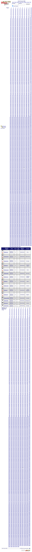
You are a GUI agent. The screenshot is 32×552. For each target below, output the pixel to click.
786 (22, 93)
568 (26, 69)
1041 (11, 121)
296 (22, 39)
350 (31, 45)
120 (31, 19)
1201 (11, 139)
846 (22, 99)
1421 (11, 163)
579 (28, 70)
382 (13, 49)
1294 (17, 149)
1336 (22, 153)
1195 (19, 138)
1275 (19, 146)
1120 (31, 129)
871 (11, 103)
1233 (15, 142)
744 (17, 88)
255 (19, 35)
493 (15, 61)
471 (11, 59)
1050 (31, 121)
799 (28, 94)
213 (15, 30)
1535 (19, 175)
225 (19, 31)
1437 (24, 164)
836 (22, 98)
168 (26, 25)
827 (24, 97)
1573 (15, 179)
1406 (22, 161)
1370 (31, 156)
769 (28, 91)
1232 (13, 142)
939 (28, 109)
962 (13, 112)
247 (24, 34)
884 (17, 104)
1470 (31, 167)
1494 (17, 170)
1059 (28, 122)
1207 (24, 139)
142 (13, 23)
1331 (11, 153)
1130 (31, 130)
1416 (22, 162)
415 (19, 52)
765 (19, 91)
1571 (11, 179)
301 (11, 40)
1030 (31, 119)
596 (22, 72)
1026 (22, 119)
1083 (15, 126)
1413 (15, 162)
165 (19, 25)
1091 (11, 127)
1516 (22, 173)
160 (31, 24)
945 (19, 110)
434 (17, 54)
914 (17, 107)
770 (31, 91)
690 (31, 82)
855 (19, 100)
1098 (26, 127)
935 (19, 109)
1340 (31, 153)
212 (13, 30)
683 (15, 82)
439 (28, 54)
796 (22, 94)
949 (28, 110)
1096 (22, 127)
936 (22, 109)
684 (17, 82)
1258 (26, 144)
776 (22, 92)
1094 (17, 127)
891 (11, 105)
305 (19, 40)
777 (24, 92)
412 (13, 52)
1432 (13, 164)
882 (13, 104)
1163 (15, 134)
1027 (24, 119)
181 (11, 27)
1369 (28, 156)
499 (28, 61)
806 (22, 95)
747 (24, 88)
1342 (13, 154)
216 (22, 30)
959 (28, 111)
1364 (17, 156)
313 (15, 41)
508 (26, 62)
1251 (11, 144)
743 (15, 88)
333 (15, 43)
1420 (31, 162)
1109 (28, 128)
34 (17, 11)
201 (11, 29)
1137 (24, 131)
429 (28, 53)
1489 (28, 169)
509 (28, 62)
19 (28, 8)
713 (15, 85)
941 (11, 110)
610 (31, 73)
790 (31, 93)
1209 (28, 139)
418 (26, 52)
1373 (15, 157)
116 (22, 19)
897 (24, 105)
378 (26, 48)
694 (17, 83)
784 (17, 93)
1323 (15, 152)
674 (17, 81)
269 (28, 36)
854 (17, 100)
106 (22, 18)
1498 (26, 170)
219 (28, 30)
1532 (13, 175)
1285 (19, 147)
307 (24, 40)
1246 (22, 143)
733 (15, 87)
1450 (31, 165)
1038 (26, 120)
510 (31, 62)
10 (31, 7)
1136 (22, 131)
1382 (13, 158)
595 (19, 72)
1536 (22, 175)
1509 (28, 172)
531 (11, 65)
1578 (26, 179)
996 (22, 116)
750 (31, 88)
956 (22, 111)
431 (11, 54)
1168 (26, 134)
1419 (28, 162)
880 (31, 103)
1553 (15, 177)
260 (31, 35)
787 (24, 93)
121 (11, 20)
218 (26, 30)
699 (28, 83)
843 (15, 99)
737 (24, 87)
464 (17, 58)
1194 (17, 138)
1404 (17, 161)
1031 (11, 120)
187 (24, 27)
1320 (31, 151)
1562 (13, 178)
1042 (13, 121)
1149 (28, 132)
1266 (22, 145)
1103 (15, 128)
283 (15, 38)
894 (17, 105)
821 (11, 97)
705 (19, 84)
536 (22, 65)
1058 (26, 122)
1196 (22, 138)
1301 (11, 150)
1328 (26, 152)
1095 (19, 127)
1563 (15, 178)
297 (24, 39)
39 (28, 11)
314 (17, 41)
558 (26, 68)
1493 (15, 170)
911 (11, 107)
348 (26, 45)
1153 (15, 133)
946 (22, 110)
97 (24, 17)
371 (11, 48)
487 (24, 60)
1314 (17, 151)
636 (22, 76)
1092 (13, 127)
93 (15, 17)
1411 (11, 162)
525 (19, 64)
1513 (15, 173)
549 (28, 66)
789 (28, 93)
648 (26, 77)
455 (19, 57)
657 (24, 78)
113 (15, 19)
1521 (11, 174)
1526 (22, 174)
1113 (15, 129)
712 (13, 85)
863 (15, 101)
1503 (15, 172)
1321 (11, 152)
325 (19, 42)
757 (24, 89)
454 (17, 57)
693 (15, 83)
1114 (17, 129)
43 (15, 12)
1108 (26, 128)
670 (31, 80)
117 (24, 19)
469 (28, 58)
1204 (17, 139)
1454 (17, 166)
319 (28, 41)
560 (31, 68)
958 (26, 111)
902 (13, 106)
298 (26, 39)
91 (11, 17)
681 (11, 82)
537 (24, 65)
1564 (17, 178)
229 (28, 31)
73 (15, 15)
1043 (15, 121)
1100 (31, 127)
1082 (13, 126)
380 (31, 48)
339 (28, 43)
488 (26, 60)
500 (31, 61)
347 (24, 45)
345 (19, 45)
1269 (28, 145)
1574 (17, 179)
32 (13, 11)
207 (24, 29)
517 (24, 63)
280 (31, 37)
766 (22, 91)
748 (26, 88)
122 (13, 20)
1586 (22, 180)
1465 (19, 167)
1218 (26, 140)
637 (24, 76)
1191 (11, 138)
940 (31, 109)
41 (11, 12)
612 (13, 74)
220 (31, 30)
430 (31, 53)
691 (11, 83)
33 (15, 11)
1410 (31, 161)
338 (26, 43)
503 (15, 62)
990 (31, 115)
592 (13, 72)
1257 (24, 144)
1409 (28, 161)
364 (17, 47)
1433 (15, 164)
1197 (24, 138)
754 (17, 89)
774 (17, 92)
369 (28, 47)
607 (24, 73)
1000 (31, 116)
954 (17, 111)
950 (31, 110)
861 (11, 101)
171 (11, 26)
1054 (17, 122)
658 (26, 78)
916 (22, 107)
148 (26, 23)
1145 (19, 132)
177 (24, 26)
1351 (11, 155)
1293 (15, 149)
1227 (24, 141)
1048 (26, 121)
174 (17, 26)
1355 (19, 155)
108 (26, 18)
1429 (28, 163)
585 (19, 71)
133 (15, 22)
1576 (22, 179)
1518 (26, 173)
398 (26, 50)
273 (15, 37)
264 (17, 36)
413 (15, 52)
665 (19, 80)
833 (15, 98)
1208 (26, 139)
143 (15, 23)
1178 (26, 135)
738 (26, 87)
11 (11, 8)
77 (24, 15)
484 (17, 60)
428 (26, 53)
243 (15, 34)
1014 (17, 118)
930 (31, 108)
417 (24, 52)
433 (15, 54)
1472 (13, 168)
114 (17, 19)
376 (22, 48)
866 (22, 101)
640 (31, 76)
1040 (31, 120)
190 (31, 27)
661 (11, 80)
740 (31, 87)
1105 (19, 128)
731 (11, 87)
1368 (26, 156)
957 (24, 111)
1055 (19, 122)
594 (17, 72)
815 (19, 96)
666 (22, 80)
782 (13, 93)
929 (28, 108)
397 (24, 50)
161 (11, 25)
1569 (28, 178)
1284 (17, 147)
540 (31, 65)
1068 (26, 123)
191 (11, 28)
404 (17, 51)
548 (26, 66)
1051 (11, 122)
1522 (13, 174)
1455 (19, 166)
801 (11, 95)
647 (24, 77)
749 (28, 88)
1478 (26, 168)
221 (11, 31)
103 (15, 18)
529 (28, 64)
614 (17, 74)
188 (26, 27)
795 (19, 94)
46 (22, 12)
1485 (19, 169)
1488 (26, 169)
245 (19, 34)
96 (22, 17)
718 (26, 85)
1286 (22, 147)
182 (13, 27)
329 (28, 42)
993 (15, 116)
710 (31, 84)
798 (26, 94)
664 (17, 80)
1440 (31, 164)
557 (24, 68)
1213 (15, 140)
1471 (11, 168)
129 (28, 20)
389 (28, 49)
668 (26, 80)
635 (19, 76)
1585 (19, 180)
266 (22, 36)
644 (17, 77)
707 (24, 84)
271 (11, 37)
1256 (22, 144)
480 (31, 59)
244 (17, 34)
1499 (28, 170)
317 (24, 41)
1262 (13, 145)
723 (15, 86)
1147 (24, 132)
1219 (28, 140)
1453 (15, 166)
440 (31, 54)
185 (19, 27)
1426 (22, 163)
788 (26, 93)
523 (15, 64)
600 (31, 72)
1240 (31, 142)
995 (19, 116)
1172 (13, 135)
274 (17, 37)
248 (26, 34)
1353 (15, 155)
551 (11, 68)
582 (13, 71)
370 (31, 47)
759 (28, 89)
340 (31, 43)
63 (15, 14)
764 (17, 91)
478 (26, 59)
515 (19, 63)
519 (28, 63)
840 (31, 98)
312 (13, 41)
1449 (28, 165)
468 (26, 58)
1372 (13, 157)
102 (13, 18)
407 (24, 51)
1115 (19, 129)
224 (17, 31)
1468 (26, 167)
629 (28, 75)
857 (24, 100)
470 (31, 58)
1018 (26, 118)
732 (13, 87)
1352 (13, 155)
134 (17, 22)
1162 (13, 134)
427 (24, 53)
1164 (17, 134)
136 (22, 22)
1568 (26, 178)
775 (19, 92)
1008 (26, 117)
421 (11, 53)
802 (13, 95)
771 (11, 92)
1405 (19, 161)
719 (28, 85)
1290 (31, 147)
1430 (31, 163)
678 (26, 81)
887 (24, 104)
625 (19, 75)
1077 (24, 124)
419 (28, 52)
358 (26, 46)
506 (22, 62)
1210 (31, 139)
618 (26, 74)
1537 (24, 175)
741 (11, 88)
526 (22, 64)
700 (31, 83)
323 (15, 42)
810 (31, 95)
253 (15, 35)
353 (15, 46)
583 (15, 71)
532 (13, 65)
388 (26, 49)
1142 (13, 132)
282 (13, 38)
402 (13, 51)
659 (28, 78)
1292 (13, 149)
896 (22, 105)
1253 (15, 144)
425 (19, 53)
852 (13, 100)
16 (22, 8)
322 (13, 42)
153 (15, 24)
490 (31, 60)
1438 (26, 164)
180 (31, 26)
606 (22, 73)
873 (15, 103)
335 (19, 43)
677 (24, 81)
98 (26, 17)
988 (26, 115)
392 (13, 50)
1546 (22, 176)
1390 (31, 158)
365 (19, 47)
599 (28, 72)
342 (13, 45)
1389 (28, 158)
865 (19, 101)
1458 (26, 166)
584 (17, 71)
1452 (13, 166)
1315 (19, 151)
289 (28, 38)
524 (17, 64)
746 (22, 88)
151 (11, 24)
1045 (19, 121)
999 (28, 116)
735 (19, 87)
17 (24, 8)
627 (24, 75)
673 (15, 81)
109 (28, 18)
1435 (19, 164)
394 (17, 50)
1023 (15, 119)
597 (24, 72)
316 (22, 41)
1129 (28, 130)
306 (22, 40)
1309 (28, 150)
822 (13, 97)
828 (26, 97)
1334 (17, 153)
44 (17, 12)
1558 (26, 177)
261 (11, 36)
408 (26, 51)
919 (28, 107)
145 (19, 23)
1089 (28, 126)
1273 (15, 146)
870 (31, 101)
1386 (22, 158)
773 (15, 92)
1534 (17, 175)
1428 (26, 163)
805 (19, 95)
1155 (19, 133)
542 (13, 66)
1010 (31, 117)
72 (13, 15)
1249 (28, 143)
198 (26, 28)
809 (28, 95)
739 (28, 87)
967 (24, 112)
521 (11, 64)
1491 (11, 170)
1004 (17, 117)
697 (24, 83)
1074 (17, 124)
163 (15, 25)
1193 (15, 138)
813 (15, 96)
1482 (13, 169)
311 (11, 41)
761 (11, 91)
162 (13, 25)
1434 (17, 164)
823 (15, 97)
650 (31, 77)
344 (17, 45)
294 (17, 39)
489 (28, 60)
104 (17, 18)
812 (13, 96)
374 (17, 48)
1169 (28, 134)
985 (19, 115)
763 (15, 91)
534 (17, 65)
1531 (11, 175)
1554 (17, 177)
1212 (13, 140)
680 (31, 81)
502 (13, 62)
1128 (26, 130)
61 (11, 14)
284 (17, 38)
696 (22, 83)
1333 (15, 153)
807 (24, 95)
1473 (15, 168)
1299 (28, 149)
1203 (15, 139)
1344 (17, 154)
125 (19, 20)
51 (11, 13)
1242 (13, 143)
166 (22, 25)
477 (24, 59)
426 (22, 53)
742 (13, 88)
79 (28, 15)
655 (19, 78)
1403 (15, 161)
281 (11, 38)
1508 (26, 172)
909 (28, 106)
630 (31, 75)
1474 (17, 168)
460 (31, 57)
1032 (13, 120)
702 (13, 84)
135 (19, 22)
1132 (13, 131)
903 (15, 106)
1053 (15, 122)
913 (15, 107)
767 (24, 91)
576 (22, 70)
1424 (17, 163)
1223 (15, 141)
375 (19, 48)
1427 (24, 163)
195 (19, 28)
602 (13, 73)
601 (11, 73)
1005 (19, 117)
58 (26, 13)
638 (26, 76)
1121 (11, 130)
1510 (31, 172)
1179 (28, 135)
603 (15, 73)
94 (17, 17)
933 (15, 109)
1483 (15, 169)
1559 (28, 177)
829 (28, 97)
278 (26, 37)
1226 (22, 141)
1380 (31, 157)
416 (22, 52)
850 (31, 99)
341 (11, 45)
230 (31, 31)
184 (17, 27)
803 (15, 95)
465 (19, 58)
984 (17, 115)
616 (22, 74)
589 (28, 71)
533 (15, 65)
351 (11, 46)
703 (15, 84)
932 (13, 109)
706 (22, 84)
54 (17, 13)
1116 (22, 129)
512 (13, 63)
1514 (17, 173)
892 (13, 105)
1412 (13, 162)
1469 (28, 167)
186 (22, 27)
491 (11, 61)
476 (22, 59)
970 (31, 112)
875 (19, 103)
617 (24, 74)
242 (13, 34)
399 (28, 50)
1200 (31, 138)
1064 (17, 123)
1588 (26, 180)
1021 (11, 119)
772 (13, 92)
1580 (31, 179)
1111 (11, 129)
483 (15, 60)
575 (19, 70)
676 (22, 81)
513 (15, 63)
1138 (26, 131)
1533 (15, 175)
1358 (26, 155)
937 (24, 109)
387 (24, 49)
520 (31, 63)
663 (15, 80)
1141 (11, 132)
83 (15, 16)
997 (24, 116)
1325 (19, 152)
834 (17, 98)
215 (19, 30)
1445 (19, 165)
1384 (17, 158)
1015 (19, 118)
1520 (31, 173)
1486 (22, 169)
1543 (15, 176)
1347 (24, 154)
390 (31, 49)
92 (13, 17)
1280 (31, 146)
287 (24, 38)
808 (26, 95)
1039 (28, 120)
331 (11, 43)
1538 (26, 175)
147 (24, 23)
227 (24, 31)
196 (22, 28)
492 (13, 61)
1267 (24, 145)
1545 (19, 176)
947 (24, 110)
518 (26, 63)
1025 (19, 119)
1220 (31, 140)
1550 (31, 176)
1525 (19, 174)
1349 (28, 154)
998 (26, 116)
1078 (26, 124)
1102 (13, 128)
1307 (24, 150)
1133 (15, 131)
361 (11, 47)
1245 (19, 143)
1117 (24, 129)
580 (31, 70)
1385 (19, 158)
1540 (31, 175)
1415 (19, 162)
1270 (31, 145)
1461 (11, 167)
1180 (31, 135)
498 (26, 61)
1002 (13, 117)
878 (26, 103)
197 (24, 28)
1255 (19, 144)
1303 (15, 150)
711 (11, 85)
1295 (19, 149)
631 (11, 76)
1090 (31, 126)
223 (15, 31)
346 (22, 45)
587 (24, 71)
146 (22, 23)
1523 (15, 174)
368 (26, 47)
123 (15, 20)
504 (17, 62)
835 (19, 98)
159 (28, 24)
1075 (19, 124)
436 (22, 54)
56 (22, 13)
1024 (17, 119)
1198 (26, 138)
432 (13, 54)
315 (19, 41)
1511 (11, 173)
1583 (15, 180)
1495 (19, 170)
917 (24, 107)
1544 (17, 176)
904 (17, 106)
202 (13, 29)
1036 (22, 120)
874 (17, 103)
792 (13, 94)
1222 (13, 141)
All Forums (4, 126)
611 (11, 74)
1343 (15, 154)
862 (13, 101)
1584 (17, 180)
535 (19, 65)
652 (13, 78)
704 (17, 84)
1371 (11, 157)
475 (19, 59)
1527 (24, 174)
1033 (15, 120)
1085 (19, 126)
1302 (13, 150)
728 (26, 86)
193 (15, 28)
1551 (11, 177)
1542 (13, 176)
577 (24, 70)
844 (17, 99)
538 (26, 65)
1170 (31, 134)
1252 (13, 144)
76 (22, 15)
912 (13, 107)
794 (17, 94)
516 (22, 63)
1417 (24, 162)
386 (22, 49)
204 (17, 29)
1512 (13, 173)
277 (24, 37)
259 (28, 35)
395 (19, 50)
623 (15, 75)
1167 (24, 134)
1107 (24, 128)
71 (11, 15)
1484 (17, 169)
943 (15, 110)
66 (22, 14)
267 (24, 36)
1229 (28, 141)
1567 (24, 178)
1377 (24, 157)
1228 (26, 141)
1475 (19, 168)
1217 (24, 140)
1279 (28, 146)
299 (28, 39)
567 (24, 69)
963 (15, 112)
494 (17, 61)
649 (28, 77)
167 (24, 25)
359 (28, 46)
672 (13, 81)
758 (26, 89)
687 (24, 82)
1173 (15, 135)
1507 (24, 172)
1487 (24, 169)
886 (22, 104)
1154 (17, 133)
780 (31, 92)
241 (11, 34)
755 (19, 89)
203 (15, 29)
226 (22, 31)
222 (13, 31)
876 (22, 103)
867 (24, 101)
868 (26, 101)
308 (26, 40)
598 (26, 72)
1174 (17, 135)
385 (19, 49)
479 (28, 59)
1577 (24, 179)
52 (13, 13)
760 (31, 89)
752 (13, 89)
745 (19, 88)
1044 (17, 121)
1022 (13, 119)
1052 (13, 122)
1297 (24, 149)
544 (17, 66)
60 (31, 13)
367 (24, 47)
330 (31, 42)
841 (11, 99)
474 (17, 59)
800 (31, 94)
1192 (13, 138)
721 (11, 86)
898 (26, 105)
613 (15, 74)
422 (13, 53)
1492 (13, 170)
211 (11, 30)
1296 (22, 149)
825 (19, 97)
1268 (26, 145)
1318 (26, 151)
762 (13, 91)
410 (31, 51)
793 (15, 94)
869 (28, 101)
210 (31, 29)
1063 (15, 123)
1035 (19, 120)
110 (31, 18)
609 (28, 73)
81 (11, 16)
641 (11, 77)
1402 (13, 161)
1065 (19, 123)
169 (28, 25)
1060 (31, 122)
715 (19, 85)
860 (31, 100)
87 (24, 16)
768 (26, 91)
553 (15, 68)
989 (28, 115)
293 (15, 39)
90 (31, 16)
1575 (19, 179)
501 (11, 62)
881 (11, 104)
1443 (15, 165)
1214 (17, 140)
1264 (17, 145)
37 (24, 11)
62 (13, 14)
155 (19, 24)
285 (19, 38)
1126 (22, 130)
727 (24, 86)
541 (11, 66)
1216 (22, 140)
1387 (24, 158)
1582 (13, 180)
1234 (17, 142)
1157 (24, 133)
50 (31, 12)
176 (22, 26)
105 (19, 18)
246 (22, 34)
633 (15, 76)
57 (24, 13)
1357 (24, 155)
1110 (31, 128)
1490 (31, 169)
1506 (22, 172)
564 (17, 69)
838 (26, 98)
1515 (19, 173)
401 (11, 51)
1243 (15, 143)
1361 (11, 156)
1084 (17, 126)
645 (19, 77)
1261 (11, 145)
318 (26, 41)
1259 (28, 144)
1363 (15, 156)
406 (22, 51)
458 (26, 57)
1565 (19, 178)
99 (28, 17)
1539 (28, 175)
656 (22, 78)
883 (15, 104)
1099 (28, 127)
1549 (28, 176)
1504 (17, 172)
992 (13, 116)
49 (28, 12)
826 (22, 97)
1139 (28, 131)
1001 (11, 117)
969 (28, 112)
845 (19, 99)
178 (26, 26)
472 (13, 59)
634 (17, 76)
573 (15, 70)
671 (11, 81)
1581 (11, 180)
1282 (13, 147)
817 (24, 96)
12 (13, 8)
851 (11, 100)
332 (13, 43)
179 (28, 26)
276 (22, 37)
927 (24, 108)
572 (13, 70)
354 (17, 46)
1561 (11, 178)
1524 (17, 174)
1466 (22, 167)
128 (26, 20)
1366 (22, 156)
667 (24, 80)
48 (26, 12)
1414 (17, 162)
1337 (24, 153)
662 (13, 80)
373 (15, 48)
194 (17, 28)
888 (26, 104)
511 (11, 63)
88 (26, 16)
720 (31, 85)
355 (19, 46)
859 (28, 100)
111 (11, 19)
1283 (15, 147)
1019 (28, 118)
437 (24, 54)
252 (13, 35)
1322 (13, 152)
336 (22, 43)
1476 (22, 168)
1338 (26, 153)
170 (31, 25)
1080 (31, 124)
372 (13, 48)
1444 (17, 165)
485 (19, 60)
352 (13, 46)
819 (28, 96)
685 (19, 82)
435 (19, 54)
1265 (19, 145)
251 (11, 35)
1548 (26, 176)
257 (24, 35)
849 (28, 99)
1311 (11, 151)
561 (11, 69)
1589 (28, 180)
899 (28, 105)
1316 (22, 151)
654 (17, 78)
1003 (15, 117)
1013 (15, 118)
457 (24, 57)
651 (11, 78)
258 (26, 35)
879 (28, 103)
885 (19, 104)
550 (31, 66)
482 (13, 60)
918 (26, 107)
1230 (31, 141)
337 (24, 43)
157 (24, 24)
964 (17, 112)
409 (28, 51)
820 (31, 96)
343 (15, 45)
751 (11, 89)
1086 (22, 126)
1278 (26, 146)
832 (13, 98)
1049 (28, 121)
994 (17, 116)
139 (28, 22)
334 (17, 43)
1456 (22, 166)
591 (11, 72)
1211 (11, 140)
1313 (15, 151)
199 (28, 28)
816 (22, 96)
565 (19, 69)
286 (22, 38)
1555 (19, 177)
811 (11, 96)
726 (22, 86)
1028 (26, 119)
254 (17, 35)
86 (22, 16)
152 (13, 24)
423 (15, 53)
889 (28, 104)
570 (31, 69)
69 (28, 14)
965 (19, 112)
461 (11, 58)
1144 (17, 132)
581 (11, 71)
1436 (22, 164)
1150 (31, 132)
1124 (17, 130)
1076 (22, 124)
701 (11, 84)
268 (26, 36)
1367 (24, 156)
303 (15, 40)
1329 (28, 152)
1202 (13, 139)
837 (24, 98)
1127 (24, 130)
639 (28, 76)
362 (13, 47)
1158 (26, 133)
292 (13, 39)
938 (26, 109)
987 (24, 115)
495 (19, 61)
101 (11, 18)
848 (26, 99)
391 (11, 50)
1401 (11, 161)
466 (22, 58)
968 (26, 112)
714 (17, 85)
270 (31, 36)
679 (28, 81)
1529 (28, 174)
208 (26, 29)
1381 (11, 158)
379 (28, 48)
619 (28, 74)
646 (22, 77)
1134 (17, 131)
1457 (24, 166)
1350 (31, 154)
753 (15, 89)
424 (17, 53)
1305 (19, 150)
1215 (19, 140)
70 (31, 14)
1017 (24, 118)
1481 (11, 169)
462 (13, 58)
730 (31, 86)
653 (15, 78)
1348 (26, 154)
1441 (11, 165)
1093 (15, 127)
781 (11, 93)
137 (24, 22)
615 (19, 74)
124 (17, 20)
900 (31, 105)
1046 (22, 121)
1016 (22, 118)
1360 (31, 155)
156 (22, 24)
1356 (22, 155)
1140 (31, 131)
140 (31, 22)
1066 (22, 123)
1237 (24, 142)
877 (24, 103)
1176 (22, 135)
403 (15, 51)
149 (28, 23)
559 (28, 68)
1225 (19, 141)
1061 (11, 123)
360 (31, 46)
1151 (11, 133)
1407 (24, 161)
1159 (28, 133)
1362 (13, 156)
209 (28, 29)
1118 (26, 129)
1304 (17, 150)
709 (28, 84)
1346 (22, 154)
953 (15, 111)
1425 (19, 163)
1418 (26, 162)
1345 (19, 154)
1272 (13, 146)
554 (17, 68)
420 (31, 52)
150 (31, 23)
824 (17, 97)
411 (11, 52)
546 (22, 66)
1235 (19, 142)
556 (22, 68)
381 (11, 49)
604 (17, 73)
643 (15, 77)
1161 (11, 134)
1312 (13, 151)
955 (19, 111)
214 (17, 30)
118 (26, 19)
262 (13, 36)
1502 (13, 172)
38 (26, 11)
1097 (24, 127)
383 (15, 49)
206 (22, 29)
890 (31, 104)
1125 (19, 130)
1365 (19, 156)
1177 (24, 135)
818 (26, 96)
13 (15, 8)
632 (13, 76)
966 (22, 112)
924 (17, 108)
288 (26, 38)
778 (26, 92)
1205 (19, 139)
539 (28, 65)
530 (31, 64)
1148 (26, 132)
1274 (17, 146)
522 (13, 64)
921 (11, 108)
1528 (26, 174)
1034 (17, 120)
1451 (11, 166)
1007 (24, 117)
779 (28, 92)
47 (24, 12)
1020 (31, 118)
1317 (24, 151)
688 (26, 82)
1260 (31, 144)
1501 (11, 172)
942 (13, 110)
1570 (31, 178)
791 (11, 94)
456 (22, 57)
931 (11, 109)
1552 (13, 177)
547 (24, 66)
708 (26, 84)
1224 (17, 141)
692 (13, 83)
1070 (31, 123)
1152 (13, 133)
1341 (11, 154)
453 (15, 57)
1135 (19, 131)
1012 (13, 118)
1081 (11, 126)
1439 (28, 164)
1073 (15, 124)
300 (31, 39)
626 (22, 75)
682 (13, 82)
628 (26, 75)
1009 (28, 117)
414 (17, 52)
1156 (22, 133)
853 (15, 100)
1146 (22, 132)
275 (19, 37)
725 (19, 86)
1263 (15, 145)
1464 (17, 167)
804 (17, 95)
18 (26, 8)
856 (22, 100)
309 (28, 40)
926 (22, 108)
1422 (13, 163)
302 (13, 40)
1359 (28, 155)
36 (22, 11)
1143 (15, 132)
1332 (13, 153)
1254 (17, 144)
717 (24, 85)
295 (19, 39)
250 (31, 34)
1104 (17, 128)
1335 (19, 153)
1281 (11, 147)
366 (22, 47)
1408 (26, 161)
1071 (11, 124)
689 (28, 82)
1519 (28, 173)
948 (26, 110)
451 (11, 57)
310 (31, 40)
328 (26, 42)
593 (15, 72)
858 (26, 100)
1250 (31, 143)
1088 (26, 126)
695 (19, 83)
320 (31, 41)
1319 (28, 151)
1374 (17, 157)
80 (31, 15)
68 (26, 14)
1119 (28, 129)
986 (22, 115)
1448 (26, 165)
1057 (24, 122)
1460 (31, 166)
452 (13, 57)
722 (13, 86)
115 (19, 19)
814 (17, 96)
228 (26, 31)
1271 (11, 146)
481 (11, 60)
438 (26, 54)
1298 (26, 149)
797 (24, 94)
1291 (11, 149)
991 (11, 116)
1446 (22, 165)
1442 (13, 165)
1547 (24, 176)
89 (28, 16)
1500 (31, 170)
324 (17, 42)
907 (24, 106)
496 (22, 61)
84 (17, 16)
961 (11, 112)
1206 (22, 139)
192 (13, 28)
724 (17, 86)
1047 (24, 121)
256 (22, 35)
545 (19, 66)
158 (26, 24)
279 (28, 37)
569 (28, 69)
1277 (24, 146)
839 (28, 98)
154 (17, 24)
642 (13, 77)
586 (22, 71)
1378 (26, 157)
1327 (24, 152)
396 (22, 50)
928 (26, 108)
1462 (13, 167)
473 (15, 59)
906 (22, 106)
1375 (19, 157)
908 (26, 106)
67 (24, 14)
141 (11, 23)
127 (24, 20)
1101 (11, 128)
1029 (28, 119)
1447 (24, 165)
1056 (22, 122)
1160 (31, 133)
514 (17, 63)
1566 (22, 178)
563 (15, 69)
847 (24, 99)
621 (11, 75)
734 (17, 87)
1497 (24, 170)
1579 (28, 179)
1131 (11, 131)
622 (13, 75)
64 (17, 14)
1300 (31, 149)
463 (15, 58)
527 (24, 64)
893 (15, 105)
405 (19, 51)
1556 (22, 177)
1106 (22, 128)
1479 (28, 168)
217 (24, 30)
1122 (13, 130)
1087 (24, 126)
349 (28, 45)
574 (17, 70)
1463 (15, 167)
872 (13, 103)
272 (13, 37)
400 (31, 50)
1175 (19, 135)
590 (31, 71)
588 (26, 71)
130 (31, 20)
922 (13, 108)
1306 (22, 150)
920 (31, 107)
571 (11, 70)
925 (19, 108)
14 (17, 8)
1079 (28, 124)
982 (13, 115)
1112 (13, 129)
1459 (28, 166)
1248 (26, 143)
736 (22, 87)
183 (15, 27)
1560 (31, 177)
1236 (22, 142)
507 (24, 62)
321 (11, 42)
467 (24, 58)
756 (22, 89)
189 (28, 27)
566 (22, 69)
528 (26, 64)
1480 (31, 168)
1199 (28, 138)
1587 (24, 180)
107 (24, 18)
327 (24, 42)
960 (31, 111)
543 (15, 66)
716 (22, 85)
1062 (13, 123)
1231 (11, 142)
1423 (15, 163)
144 (17, 23)
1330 (31, 152)
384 (17, 49)
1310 (31, 150)
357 (24, 46)
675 (19, 81)
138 (26, 22)
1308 (26, 150)
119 (28, 19)
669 (28, 80)
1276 (22, 146)
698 (26, 83)
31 (11, 11)
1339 (28, 153)
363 (15, 47)
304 (17, 40)
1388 (26, 158)
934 (17, 109)
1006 (22, 117)
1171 (11, 135)
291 (11, 39)
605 (19, 73)
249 (28, 34)
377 (24, 48)
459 (28, 57)
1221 (11, 141)
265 (19, 36)
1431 (11, 164)
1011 (11, 118)
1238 (26, 142)
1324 (17, 152)
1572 (13, 179)
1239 (28, 142)
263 (15, 36)
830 (31, 97)
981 (11, 115)
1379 (28, 157)
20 (31, 8)
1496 (22, 170)
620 (31, 74)
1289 (28, 147)
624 (17, 75)
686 (22, 82)
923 (15, 108)
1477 (24, 168)
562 (13, 69)
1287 (24, 147)
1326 (22, 152)
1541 (11, 176)
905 (19, 106)
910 (31, 106)
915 (19, 107)
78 (26, 15)
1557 (24, 177)
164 (17, 25)
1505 (19, 172)
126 (22, 20)
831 (11, 98)
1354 (17, 155)
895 (19, 105)
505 (19, 62)
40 (31, 11)
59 (28, 13)
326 (22, 42)
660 (31, 78)
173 (15, 26)
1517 (24, 173)
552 (13, 68)
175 (19, 26)
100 (31, 17)
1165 (19, 134)
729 (28, 86)
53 (15, 13)
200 (31, 28)
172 (13, 26)
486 (22, 60)
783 (15, 93)
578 (26, 70)
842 (13, 99)
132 (13, 22)
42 (13, 12)
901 (11, 106)
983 (15, 115)
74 (17, 15)
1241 (11, 143)
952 (13, 111)
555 (19, 68)
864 (17, 101)
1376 (22, 157)
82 (13, 16)
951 (11, 111)
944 (17, 110)
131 (11, 22)
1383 (15, 158)
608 (26, 73)
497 (24, 61)
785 (19, 93)
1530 (31, 174)
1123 (15, 130)
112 (13, 19)
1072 (13, 124)
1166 (22, 134)
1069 (28, 123)
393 (15, 50)
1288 (26, 147)
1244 (17, 143)
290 (31, 38)
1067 (24, 123)
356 (22, 46)
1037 (24, 120)
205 (19, 29)
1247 (24, 143)
